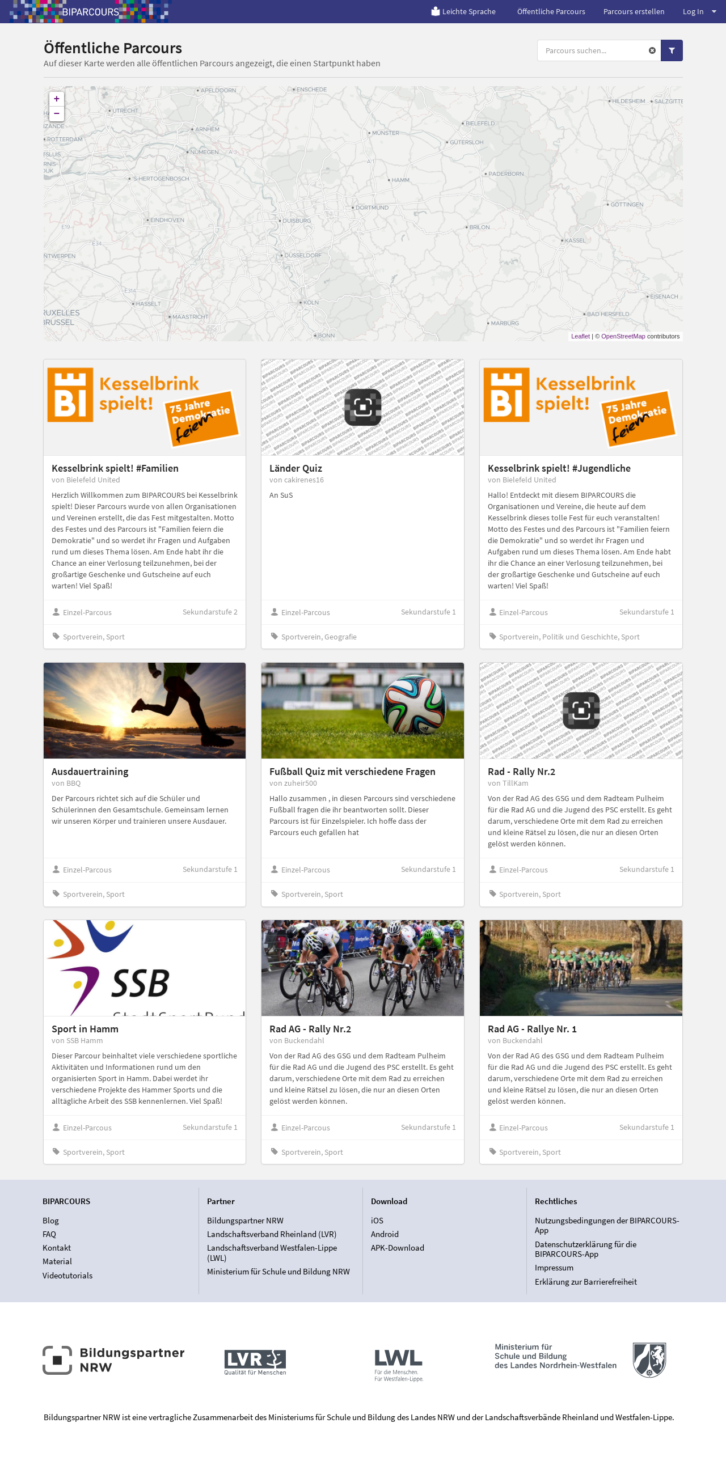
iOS (377, 1220)
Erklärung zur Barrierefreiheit (586, 1281)
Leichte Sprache (463, 11)
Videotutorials (67, 1275)
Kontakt (57, 1247)
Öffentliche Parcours (551, 11)
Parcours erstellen (634, 11)
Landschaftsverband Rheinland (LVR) (272, 1234)
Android (385, 1234)
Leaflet (580, 336)
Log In (699, 11)
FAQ (49, 1234)
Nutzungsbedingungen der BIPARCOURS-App (607, 1225)
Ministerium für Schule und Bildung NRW (278, 1271)
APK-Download (397, 1247)
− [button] (57, 114)
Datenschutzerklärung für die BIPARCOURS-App (585, 1249)
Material (57, 1261)
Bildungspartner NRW (245, 1220)
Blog (51, 1220)
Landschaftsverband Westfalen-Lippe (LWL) (272, 1252)
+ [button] (57, 99)
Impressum (554, 1267)
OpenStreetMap (623, 336)
